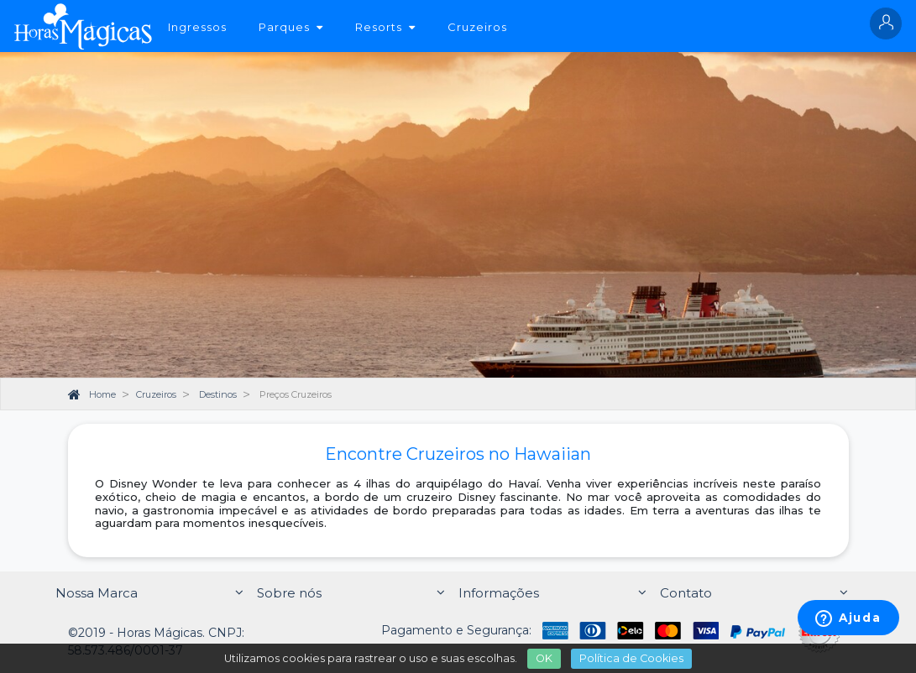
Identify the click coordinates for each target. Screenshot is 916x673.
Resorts (385, 27)
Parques (291, 27)
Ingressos (197, 27)
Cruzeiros (477, 27)
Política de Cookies (631, 658)
